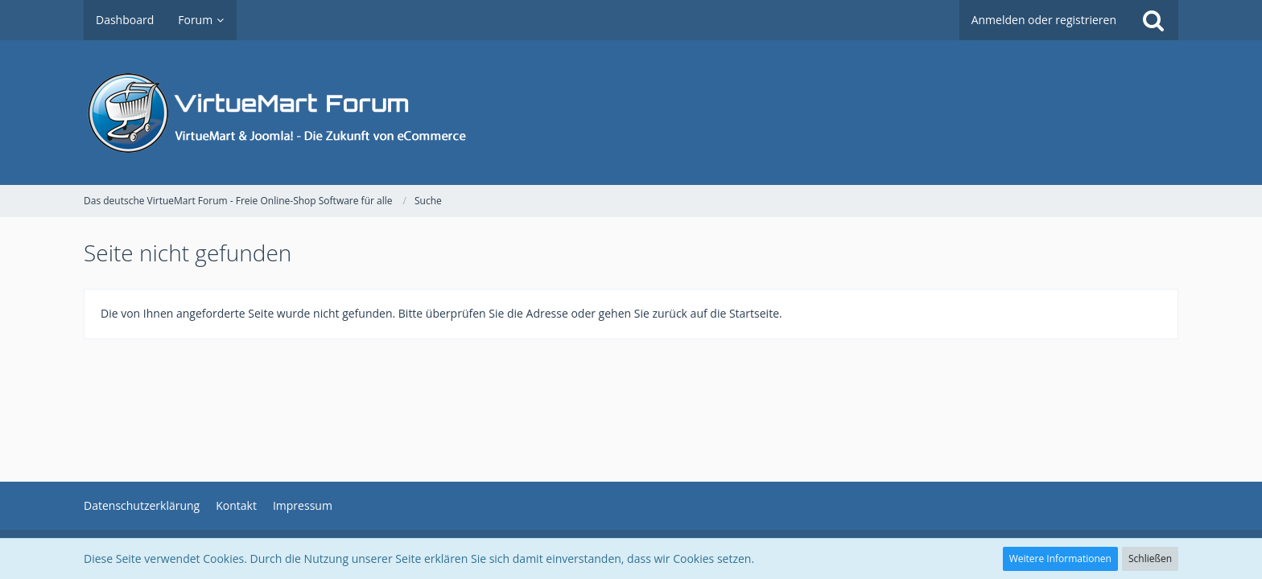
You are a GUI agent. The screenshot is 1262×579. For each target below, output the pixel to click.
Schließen (1150, 558)
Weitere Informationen (1060, 558)
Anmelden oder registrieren (1043, 19)
